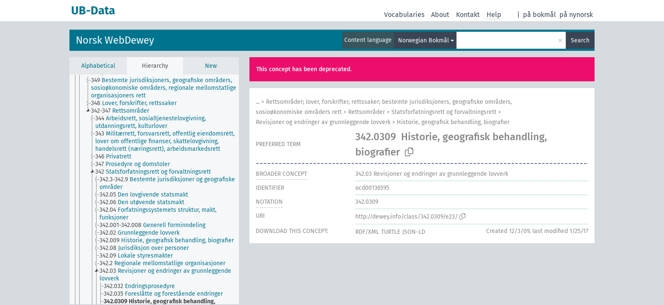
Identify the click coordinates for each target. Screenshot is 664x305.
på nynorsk (576, 15)
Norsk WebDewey (115, 40)
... (258, 101)
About (440, 15)
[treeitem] (168, 88)
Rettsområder (366, 112)
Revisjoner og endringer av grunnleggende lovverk (323, 122)
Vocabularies (404, 15)
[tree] (154, 189)
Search (580, 40)
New (211, 65)
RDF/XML (367, 232)
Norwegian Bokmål (423, 40)
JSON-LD (413, 232)
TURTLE (390, 232)
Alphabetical (98, 65)
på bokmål (539, 15)
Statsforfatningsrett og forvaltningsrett (443, 112)
